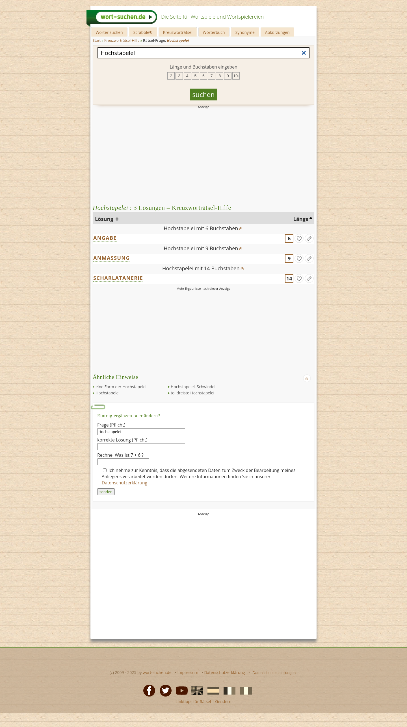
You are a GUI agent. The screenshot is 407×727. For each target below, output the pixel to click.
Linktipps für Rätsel (193, 701)
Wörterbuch (214, 32)
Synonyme (245, 32)
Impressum (187, 672)
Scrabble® (143, 32)
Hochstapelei (108, 393)
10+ (236, 76)
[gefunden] (299, 238)
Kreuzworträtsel (177, 32)
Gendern (223, 701)
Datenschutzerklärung (125, 483)
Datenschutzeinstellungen (274, 673)
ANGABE (105, 237)
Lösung (104, 219)
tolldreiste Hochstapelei (192, 393)
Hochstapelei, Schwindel (193, 386)
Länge (301, 219)
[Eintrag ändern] (309, 238)
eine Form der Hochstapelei (121, 386)
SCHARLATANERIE (118, 277)
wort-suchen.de (157, 672)
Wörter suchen (109, 32)
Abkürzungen (277, 32)
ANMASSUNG (111, 257)
